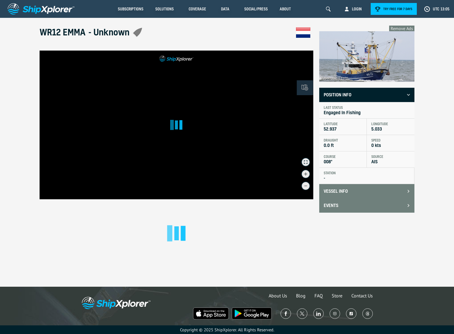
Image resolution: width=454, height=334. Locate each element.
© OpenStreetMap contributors (292, 197)
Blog (301, 296)
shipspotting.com (334, 77)
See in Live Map (59, 59)
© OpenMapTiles (261, 197)
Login (357, 9)
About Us (278, 296)
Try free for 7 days (397, 9)
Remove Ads (402, 28)
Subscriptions (130, 9)
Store (337, 296)
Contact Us (362, 296)
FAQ (318, 296)
